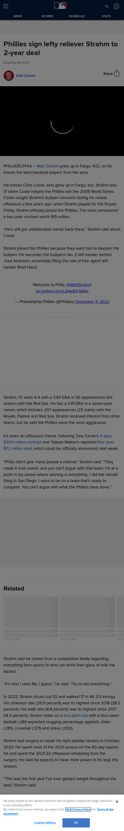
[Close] (117, 801)
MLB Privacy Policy (78, 809)
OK (76, 822)
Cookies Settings (45, 822)
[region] (62, 813)
